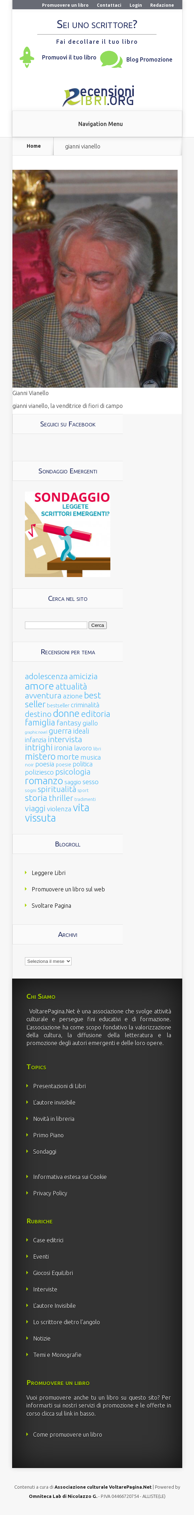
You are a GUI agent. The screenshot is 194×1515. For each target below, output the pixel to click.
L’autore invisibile (54, 1102)
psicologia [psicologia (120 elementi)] (72, 771)
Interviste (45, 1289)
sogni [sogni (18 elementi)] (30, 790)
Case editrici (48, 1240)
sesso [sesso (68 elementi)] (91, 782)
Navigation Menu (100, 124)
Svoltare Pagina (51, 905)
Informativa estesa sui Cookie (70, 1177)
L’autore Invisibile (54, 1305)
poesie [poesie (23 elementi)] (63, 764)
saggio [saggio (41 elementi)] (72, 782)
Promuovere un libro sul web (68, 889)
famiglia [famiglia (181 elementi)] (40, 722)
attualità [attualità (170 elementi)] (71, 686)
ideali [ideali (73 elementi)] (81, 731)
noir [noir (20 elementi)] (29, 764)
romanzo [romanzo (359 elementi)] (44, 780)
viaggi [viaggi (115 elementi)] (35, 808)
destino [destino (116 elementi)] (38, 713)
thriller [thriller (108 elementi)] (61, 798)
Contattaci (109, 5)
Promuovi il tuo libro (69, 57)
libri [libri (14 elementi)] (97, 748)
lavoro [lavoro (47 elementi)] (83, 747)
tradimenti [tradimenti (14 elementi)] (85, 799)
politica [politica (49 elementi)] (83, 763)
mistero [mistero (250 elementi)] (40, 756)
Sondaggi (44, 1151)
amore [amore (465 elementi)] (39, 685)
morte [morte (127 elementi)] (68, 756)
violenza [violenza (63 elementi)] (59, 809)
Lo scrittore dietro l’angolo (66, 1322)
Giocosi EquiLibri (53, 1273)
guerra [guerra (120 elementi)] (60, 730)
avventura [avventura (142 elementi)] (43, 695)
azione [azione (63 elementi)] (73, 696)
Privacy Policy (50, 1193)
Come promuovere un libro (67, 1434)
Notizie (42, 1338)
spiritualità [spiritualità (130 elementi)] (57, 789)
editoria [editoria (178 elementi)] (95, 714)
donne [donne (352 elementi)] (66, 713)
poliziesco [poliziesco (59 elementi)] (39, 772)
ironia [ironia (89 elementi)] (63, 748)
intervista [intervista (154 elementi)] (65, 739)
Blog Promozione (149, 59)
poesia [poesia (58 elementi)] (44, 764)
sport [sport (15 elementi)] (83, 790)
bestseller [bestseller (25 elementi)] (58, 705)
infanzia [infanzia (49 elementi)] (35, 739)
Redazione (162, 5)
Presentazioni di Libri (59, 1086)
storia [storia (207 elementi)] (36, 798)
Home (34, 146)
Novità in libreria (53, 1119)
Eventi (41, 1256)
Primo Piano (48, 1135)
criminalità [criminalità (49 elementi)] (85, 704)
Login (136, 5)
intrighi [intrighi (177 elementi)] (39, 747)
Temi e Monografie (57, 1355)
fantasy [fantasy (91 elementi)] (69, 723)
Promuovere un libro (65, 5)
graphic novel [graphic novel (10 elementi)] (36, 732)
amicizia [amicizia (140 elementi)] (83, 676)
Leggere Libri (48, 873)
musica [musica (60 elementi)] (90, 757)
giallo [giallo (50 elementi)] (90, 723)
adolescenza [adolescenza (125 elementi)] (46, 676)
